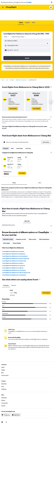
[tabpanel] (27, 185)
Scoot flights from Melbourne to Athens (12, 252)
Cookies (29, 2)
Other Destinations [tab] (44, 228)
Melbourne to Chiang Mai (21, 69)
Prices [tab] (14, 172)
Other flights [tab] (6, 232)
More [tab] (39, 172)
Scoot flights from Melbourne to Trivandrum (14, 259)
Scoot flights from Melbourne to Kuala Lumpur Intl (15, 248)
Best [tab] (12, 137)
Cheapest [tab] (5, 137)
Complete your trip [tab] (21, 228)
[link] (13, 98)
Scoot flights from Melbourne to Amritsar (13, 241)
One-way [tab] (28, 137)
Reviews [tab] (13, 274)
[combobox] (6, 26)
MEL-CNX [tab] (27, 210)
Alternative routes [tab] (8, 228)
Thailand (12, 69)
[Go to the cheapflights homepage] (12, 7)
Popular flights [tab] (17, 232)
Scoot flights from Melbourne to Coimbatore (14, 264)
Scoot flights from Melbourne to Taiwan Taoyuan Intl (16, 262)
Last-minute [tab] (19, 137)
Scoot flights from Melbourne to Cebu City (13, 255)
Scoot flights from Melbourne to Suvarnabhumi (15, 245)
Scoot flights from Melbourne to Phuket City (14, 250)
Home (2, 69)
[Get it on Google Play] (5, 404)
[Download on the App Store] (16, 404)
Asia (7, 69)
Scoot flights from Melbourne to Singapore (13, 243)
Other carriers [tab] (32, 228)
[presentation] (51, 76)
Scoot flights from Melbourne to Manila (12, 257)
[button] (51, 2)
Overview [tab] (6, 274)
